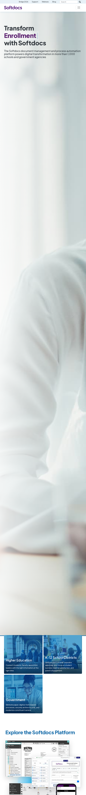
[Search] (69, 1)
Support (35, 2)
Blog (54, 2)
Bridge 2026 (23, 2)
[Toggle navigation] (79, 7)
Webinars (45, 2)
